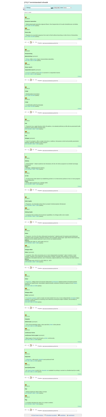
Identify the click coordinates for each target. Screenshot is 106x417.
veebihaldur (71, 415)
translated (73, 298)
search (28, 72)
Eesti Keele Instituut (38, 415)
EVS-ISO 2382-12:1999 (31, 326)
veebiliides (63, 415)
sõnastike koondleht (51, 415)
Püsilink (79, 38)
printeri (51, 324)
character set (45, 370)
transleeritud (55, 281)
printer (45, 338)
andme (35, 59)
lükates (75, 283)
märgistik (40, 359)
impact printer (31, 370)
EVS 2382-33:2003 (30, 25)
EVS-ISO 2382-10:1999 (31, 285)
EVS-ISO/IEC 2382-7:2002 (32, 129)
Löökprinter (29, 359)
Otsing (27, 59)
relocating (27, 300)
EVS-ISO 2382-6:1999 (31, 60)
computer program (32, 298)
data (40, 72)
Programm (28, 281)
